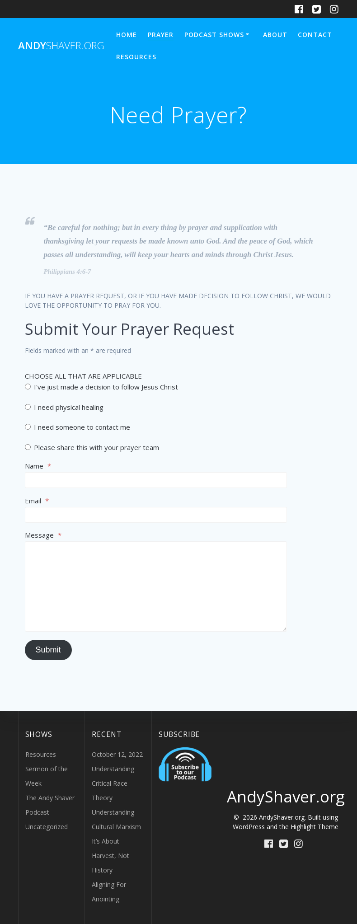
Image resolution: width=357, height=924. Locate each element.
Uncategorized (46, 826)
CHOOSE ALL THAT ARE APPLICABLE (83, 375)
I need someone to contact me (77, 427)
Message (43, 534)
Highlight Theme (314, 826)
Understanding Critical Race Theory (113, 783)
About (275, 34)
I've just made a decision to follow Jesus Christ (101, 386)
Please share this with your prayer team (92, 447)
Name (38, 465)
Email (37, 500)
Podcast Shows (214, 34)
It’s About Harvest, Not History (110, 855)
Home (126, 34)
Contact (315, 34)
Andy (61, 46)
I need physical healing (64, 407)
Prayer (161, 34)
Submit (48, 649)
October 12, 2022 (117, 754)
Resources (136, 56)
